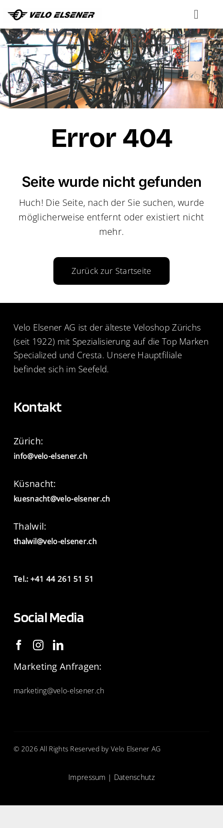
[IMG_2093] (52, 12)
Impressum (87, 777)
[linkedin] (58, 645)
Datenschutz (134, 777)
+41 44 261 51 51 (62, 579)
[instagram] (38, 645)
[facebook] (19, 645)
